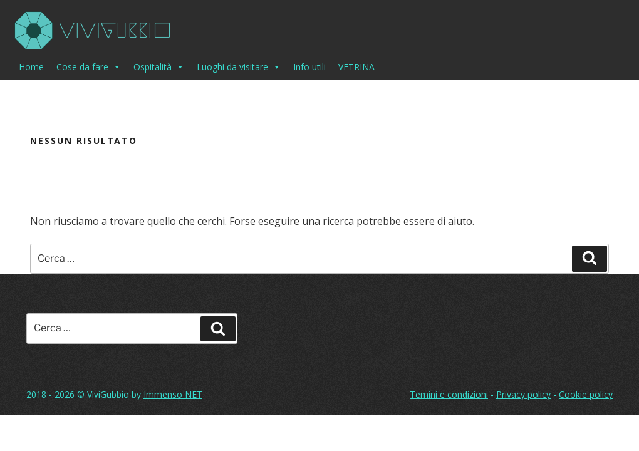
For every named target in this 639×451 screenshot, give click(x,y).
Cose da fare (88, 67)
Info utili (309, 67)
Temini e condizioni (449, 394)
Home (31, 67)
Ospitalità (158, 67)
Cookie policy (586, 394)
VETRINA (356, 67)
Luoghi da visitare (239, 67)
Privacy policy (523, 394)
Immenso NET (172, 394)
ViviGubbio (108, 394)
